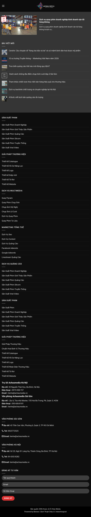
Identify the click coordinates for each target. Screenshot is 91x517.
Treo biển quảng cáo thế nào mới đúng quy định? (29, 66)
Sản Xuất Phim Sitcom (11, 138)
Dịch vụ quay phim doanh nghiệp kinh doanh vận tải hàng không (61, 20)
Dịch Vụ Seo (7, 234)
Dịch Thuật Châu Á (48, 512)
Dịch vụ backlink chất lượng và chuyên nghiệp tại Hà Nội (32, 89)
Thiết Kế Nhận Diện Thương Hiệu (15, 367)
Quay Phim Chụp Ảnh (11, 202)
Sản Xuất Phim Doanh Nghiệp (14, 125)
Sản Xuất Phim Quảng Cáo (13, 134)
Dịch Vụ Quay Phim (10, 216)
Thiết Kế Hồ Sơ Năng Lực (12, 166)
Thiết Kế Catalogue (10, 161)
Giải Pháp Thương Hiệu (11, 344)
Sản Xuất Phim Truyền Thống (14, 143)
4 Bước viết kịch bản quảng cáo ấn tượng (26, 97)
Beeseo (36, 512)
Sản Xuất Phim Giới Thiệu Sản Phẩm (17, 129)
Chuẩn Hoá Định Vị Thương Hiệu (15, 349)
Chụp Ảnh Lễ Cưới (9, 211)
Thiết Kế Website (9, 184)
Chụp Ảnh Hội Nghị (10, 207)
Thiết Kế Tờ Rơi (8, 180)
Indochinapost (61, 512)
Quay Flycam (7, 198)
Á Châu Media (55, 509)
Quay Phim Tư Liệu (10, 221)
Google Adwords (9, 253)
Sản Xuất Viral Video (10, 148)
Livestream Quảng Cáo (11, 257)
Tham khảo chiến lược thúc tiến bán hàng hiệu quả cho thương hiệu (37, 82)
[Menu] (3, 6)
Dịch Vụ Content (8, 239)
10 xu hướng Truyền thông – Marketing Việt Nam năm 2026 (34, 58)
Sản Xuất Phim (8, 308)
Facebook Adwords (10, 248)
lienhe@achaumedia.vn (17, 393)
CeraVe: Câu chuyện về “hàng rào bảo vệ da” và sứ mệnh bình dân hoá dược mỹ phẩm (44, 51)
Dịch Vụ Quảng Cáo (10, 243)
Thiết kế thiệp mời (9, 175)
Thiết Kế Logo (7, 170)
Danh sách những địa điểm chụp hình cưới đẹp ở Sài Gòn (33, 74)
